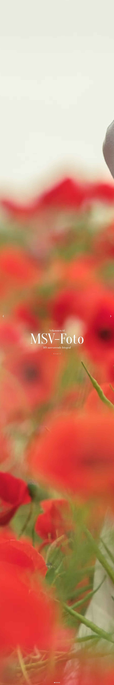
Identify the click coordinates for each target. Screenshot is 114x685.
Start (57, 354)
